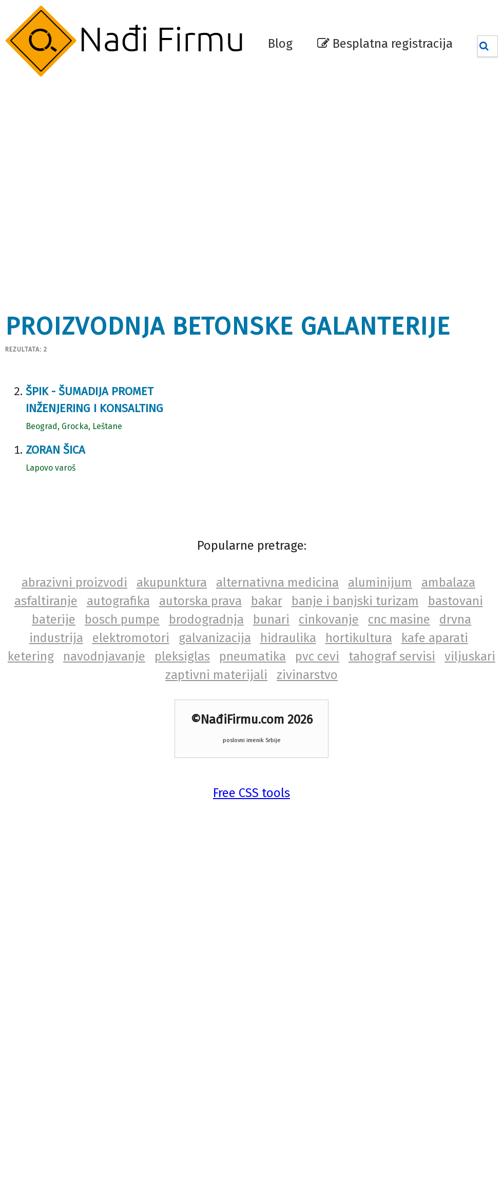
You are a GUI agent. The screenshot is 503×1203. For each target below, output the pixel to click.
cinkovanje (329, 619)
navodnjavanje (104, 656)
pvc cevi (317, 656)
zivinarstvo (307, 675)
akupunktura (172, 582)
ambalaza (448, 582)
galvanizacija (215, 638)
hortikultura (358, 638)
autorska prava (200, 601)
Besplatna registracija (385, 43)
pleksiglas (182, 656)
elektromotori (130, 638)
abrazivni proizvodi (74, 582)
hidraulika (288, 638)
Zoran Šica (55, 450)
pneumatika (252, 656)
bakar (266, 601)
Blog (280, 43)
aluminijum (380, 582)
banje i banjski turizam (355, 601)
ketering (31, 656)
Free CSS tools (251, 793)
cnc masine (399, 619)
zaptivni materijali (216, 675)
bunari (271, 619)
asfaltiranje (46, 601)
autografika (118, 601)
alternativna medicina (277, 582)
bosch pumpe (122, 619)
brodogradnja (206, 619)
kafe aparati (434, 638)
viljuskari (469, 656)
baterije (53, 619)
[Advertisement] (97, 189)
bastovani (455, 601)
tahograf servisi (392, 656)
